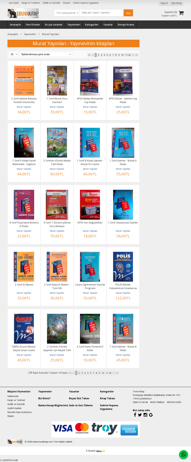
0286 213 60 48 (140, 402)
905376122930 (174, 402)
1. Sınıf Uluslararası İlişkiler (123, 222)
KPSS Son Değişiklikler (90, 222)
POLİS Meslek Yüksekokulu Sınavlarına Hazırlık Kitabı (123, 288)
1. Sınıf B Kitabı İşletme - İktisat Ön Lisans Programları (90, 164)
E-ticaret (91, 450)
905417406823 (157, 402)
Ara (128, 13)
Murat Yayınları (24, 106)
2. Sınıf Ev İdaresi (24, 284)
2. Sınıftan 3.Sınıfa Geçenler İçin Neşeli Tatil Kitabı (57, 350)
